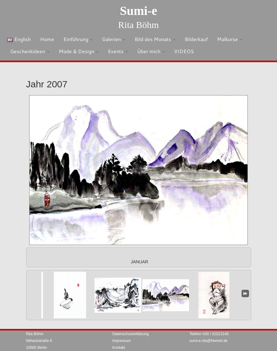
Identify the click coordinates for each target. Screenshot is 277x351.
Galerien (113, 39)
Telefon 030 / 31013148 (209, 334)
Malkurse (229, 39)
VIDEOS (184, 51)
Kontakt (119, 347)
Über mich (151, 51)
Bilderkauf (196, 39)
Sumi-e (138, 11)
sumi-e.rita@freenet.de (209, 341)
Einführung (78, 39)
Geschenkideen (29, 51)
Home (47, 39)
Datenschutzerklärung (131, 334)
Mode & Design (79, 51)
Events (118, 51)
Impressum (122, 341)
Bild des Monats (155, 39)
